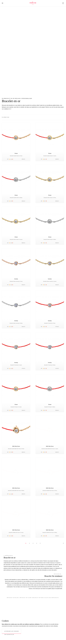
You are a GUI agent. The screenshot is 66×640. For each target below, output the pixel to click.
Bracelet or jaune (26, 597)
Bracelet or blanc (13, 597)
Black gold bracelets (51, 597)
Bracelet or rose (38, 597)
